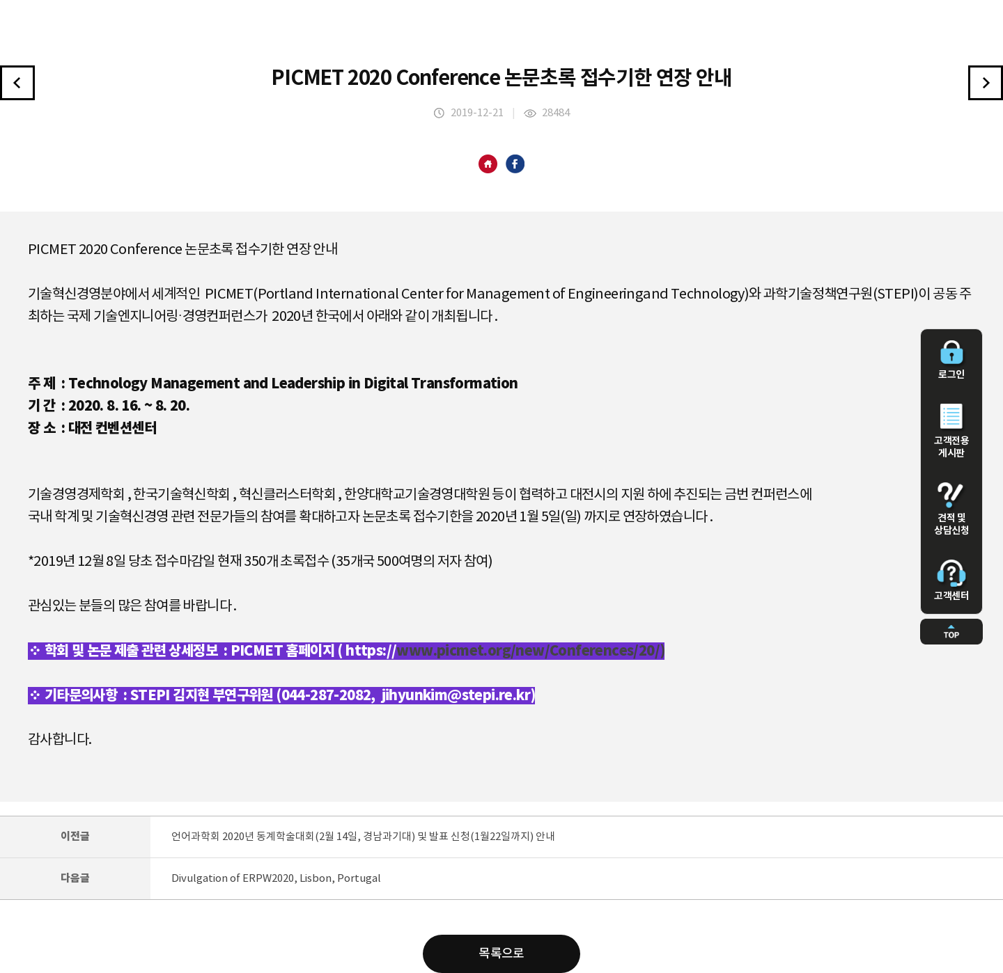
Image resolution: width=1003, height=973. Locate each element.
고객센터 (951, 580)
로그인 (951, 360)
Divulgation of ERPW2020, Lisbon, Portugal (276, 879)
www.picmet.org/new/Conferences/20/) (530, 651)
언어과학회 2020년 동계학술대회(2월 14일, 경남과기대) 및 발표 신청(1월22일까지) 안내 (363, 837)
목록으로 (501, 954)
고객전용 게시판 (951, 431)
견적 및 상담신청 (951, 509)
